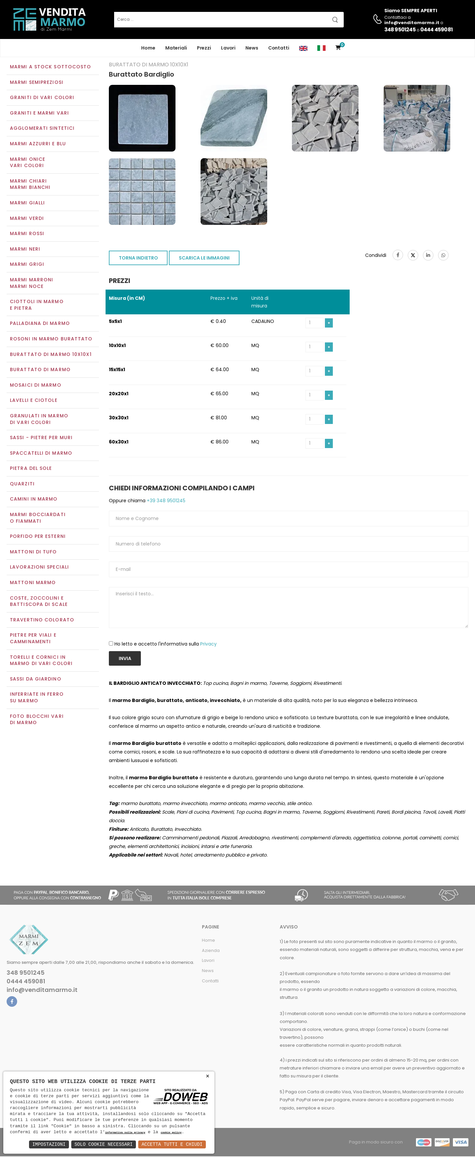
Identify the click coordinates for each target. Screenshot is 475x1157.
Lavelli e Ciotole (33, 401)
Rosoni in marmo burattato (51, 339)
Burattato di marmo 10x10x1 (51, 355)
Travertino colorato (42, 620)
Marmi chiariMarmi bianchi (30, 185)
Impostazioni (49, 1144)
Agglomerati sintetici (42, 129)
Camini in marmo (34, 500)
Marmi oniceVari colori (27, 163)
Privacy (208, 645)
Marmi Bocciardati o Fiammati (38, 518)
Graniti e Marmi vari (39, 113)
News (251, 48)
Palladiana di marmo (40, 324)
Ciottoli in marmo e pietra (37, 305)
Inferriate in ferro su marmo (37, 698)
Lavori (228, 48)
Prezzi (204, 48)
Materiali (176, 48)
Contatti (278, 48)
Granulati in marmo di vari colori (39, 419)
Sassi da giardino (35, 679)
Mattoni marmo (33, 583)
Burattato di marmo (40, 370)
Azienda (211, 951)
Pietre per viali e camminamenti (33, 639)
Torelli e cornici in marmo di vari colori (41, 661)
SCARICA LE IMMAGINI (204, 259)
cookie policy (171, 1133)
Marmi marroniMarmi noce (31, 283)
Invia (125, 659)
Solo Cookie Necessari (104, 1144)
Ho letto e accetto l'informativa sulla (165, 645)
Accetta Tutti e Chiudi (172, 1144)
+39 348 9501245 (165, 501)
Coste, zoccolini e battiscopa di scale (39, 602)
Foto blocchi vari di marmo (37, 720)
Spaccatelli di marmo (41, 453)
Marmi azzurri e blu (38, 144)
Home (148, 48)
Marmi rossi (27, 234)
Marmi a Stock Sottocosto (50, 67)
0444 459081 (436, 29)
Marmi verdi (27, 219)
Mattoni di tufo (33, 552)
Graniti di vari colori (42, 98)
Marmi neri (25, 249)
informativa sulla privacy (125, 1133)
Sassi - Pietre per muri (41, 438)
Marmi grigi (27, 265)
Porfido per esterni (38, 537)
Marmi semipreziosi (36, 83)
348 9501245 (400, 29)
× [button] (207, 1076)
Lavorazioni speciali (39, 568)
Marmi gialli (27, 203)
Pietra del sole (31, 469)
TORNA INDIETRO (138, 259)
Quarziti (22, 484)
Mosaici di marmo (35, 385)
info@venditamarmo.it (42, 991)
